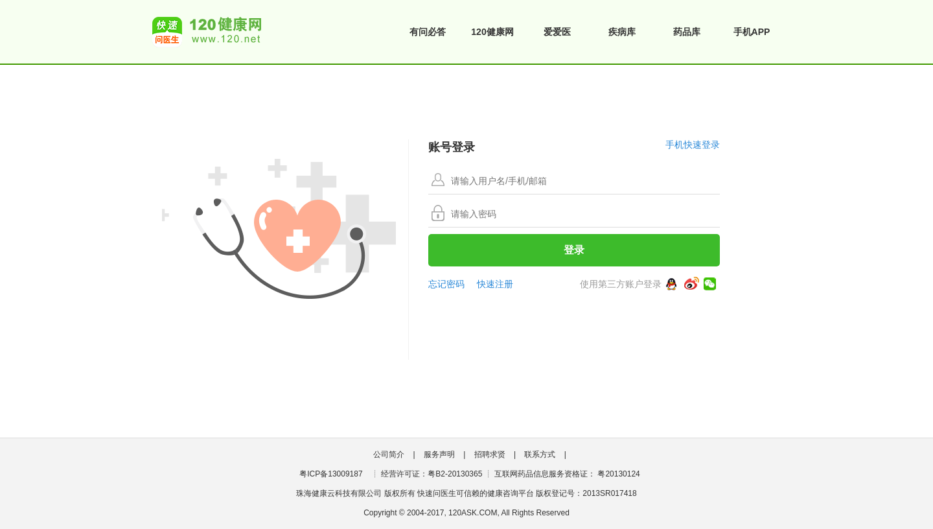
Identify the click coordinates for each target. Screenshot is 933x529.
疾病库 (622, 32)
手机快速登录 (692, 144)
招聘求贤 (489, 454)
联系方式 (539, 454)
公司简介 (388, 454)
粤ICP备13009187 (330, 473)
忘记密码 (446, 284)
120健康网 (492, 32)
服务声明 (439, 454)
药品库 (686, 32)
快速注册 (495, 284)
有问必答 (427, 32)
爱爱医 (557, 32)
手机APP (751, 32)
